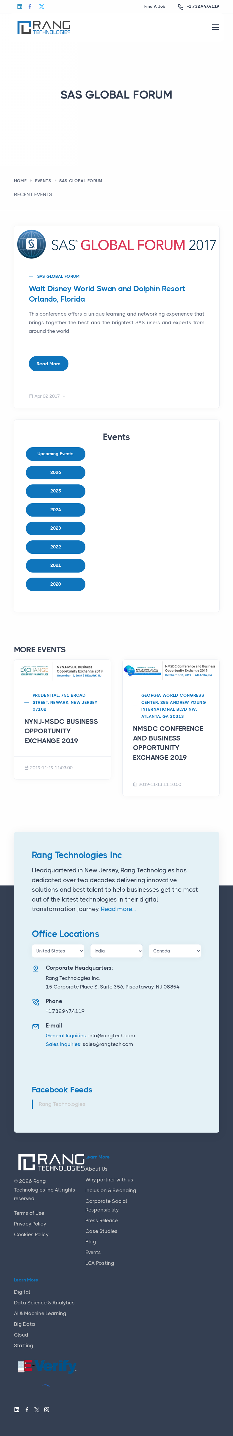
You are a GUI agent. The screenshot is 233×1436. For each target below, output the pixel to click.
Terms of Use (29, 1213)
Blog (90, 1242)
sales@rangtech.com (108, 1044)
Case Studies (101, 1231)
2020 (55, 584)
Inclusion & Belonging (110, 1190)
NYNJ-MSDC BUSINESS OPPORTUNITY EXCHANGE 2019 (61, 731)
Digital (22, 1292)
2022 (55, 547)
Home (20, 180)
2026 (55, 472)
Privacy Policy (30, 1224)
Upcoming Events (55, 453)
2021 (55, 565)
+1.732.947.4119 (203, 6)
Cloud (21, 1335)
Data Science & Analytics (44, 1303)
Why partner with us (109, 1180)
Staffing (23, 1345)
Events (43, 180)
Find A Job (154, 6)
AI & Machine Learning (40, 1313)
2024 (55, 509)
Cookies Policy (31, 1234)
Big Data (24, 1324)
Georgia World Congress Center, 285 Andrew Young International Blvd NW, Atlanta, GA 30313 (173, 706)
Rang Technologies (62, 1104)
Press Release (101, 1220)
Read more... (118, 909)
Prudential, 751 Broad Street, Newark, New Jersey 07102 (65, 702)
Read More (49, 364)
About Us (96, 1169)
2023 (55, 528)
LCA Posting (99, 1263)
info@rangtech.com (111, 1036)
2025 (55, 491)
